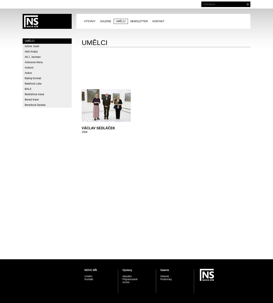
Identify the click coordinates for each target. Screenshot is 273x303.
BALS (28, 88)
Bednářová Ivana (34, 94)
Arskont (29, 67)
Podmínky (166, 279)
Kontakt (158, 21)
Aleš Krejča (31, 51)
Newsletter (139, 21)
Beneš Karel (32, 99)
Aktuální (127, 276)
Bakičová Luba (33, 83)
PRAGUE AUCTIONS (47, 21)
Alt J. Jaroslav (33, 56)
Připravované (130, 279)
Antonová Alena (34, 62)
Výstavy (90, 21)
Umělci (121, 21)
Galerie (105, 21)
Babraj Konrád (33, 78)
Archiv (125, 282)
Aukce (28, 72)
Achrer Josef (32, 46)
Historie (164, 276)
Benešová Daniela (35, 104)
